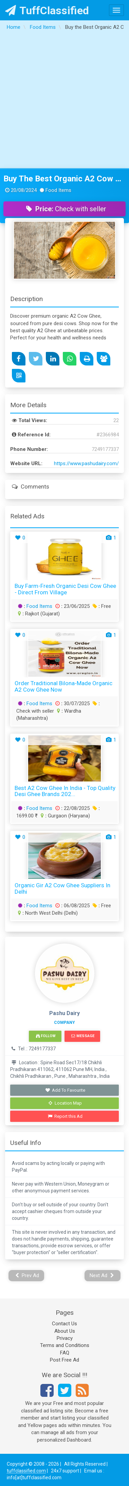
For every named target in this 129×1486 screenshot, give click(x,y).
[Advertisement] (63, 101)
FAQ (64, 1353)
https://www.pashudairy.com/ (86, 463)
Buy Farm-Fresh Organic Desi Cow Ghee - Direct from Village (65, 589)
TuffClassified (47, 10)
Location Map (65, 1103)
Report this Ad (65, 1116)
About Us (64, 1331)
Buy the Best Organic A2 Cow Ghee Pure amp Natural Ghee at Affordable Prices (64, 178)
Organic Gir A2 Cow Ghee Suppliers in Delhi (62, 888)
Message (82, 1036)
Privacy (65, 1338)
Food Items (39, 606)
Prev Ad (27, 1275)
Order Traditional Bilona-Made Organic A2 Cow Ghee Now (63, 686)
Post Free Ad (64, 1360)
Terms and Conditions (64, 1345)
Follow (46, 1036)
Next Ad (102, 1275)
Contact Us (64, 1324)
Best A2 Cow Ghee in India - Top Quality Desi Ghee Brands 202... (65, 791)
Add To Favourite (65, 1090)
